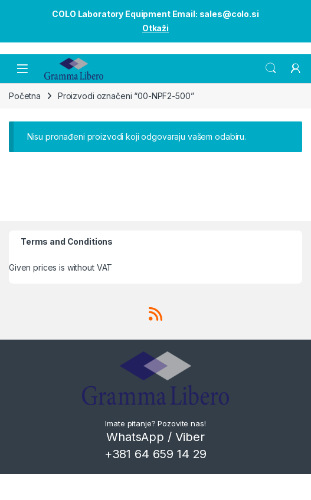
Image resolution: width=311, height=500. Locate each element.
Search (270, 68)
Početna (25, 96)
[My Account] (295, 68)
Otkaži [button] (155, 28)
